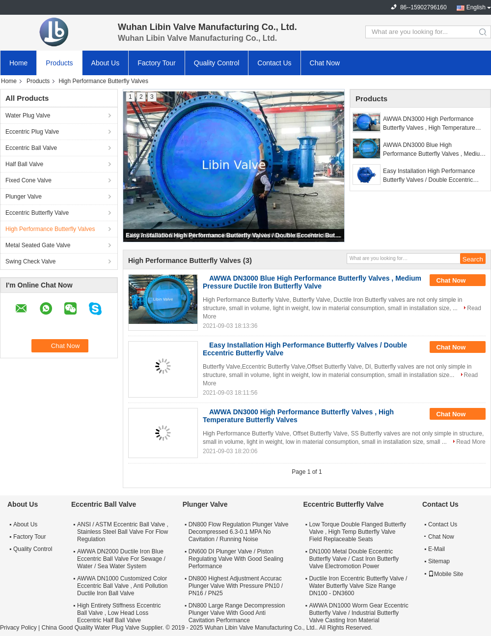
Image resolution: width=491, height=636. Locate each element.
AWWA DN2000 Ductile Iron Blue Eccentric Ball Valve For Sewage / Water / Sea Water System (121, 559)
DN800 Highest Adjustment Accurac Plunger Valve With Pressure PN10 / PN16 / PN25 (236, 586)
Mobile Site (445, 574)
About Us (105, 63)
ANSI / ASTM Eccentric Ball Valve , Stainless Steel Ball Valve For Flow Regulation (122, 532)
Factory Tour (156, 63)
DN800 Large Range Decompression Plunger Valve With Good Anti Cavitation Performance (237, 613)
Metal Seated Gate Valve (38, 245)
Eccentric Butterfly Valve (37, 212)
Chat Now (325, 63)
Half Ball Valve (24, 164)
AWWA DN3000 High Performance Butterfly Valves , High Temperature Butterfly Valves (429, 124)
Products (59, 63)
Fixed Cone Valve (28, 180)
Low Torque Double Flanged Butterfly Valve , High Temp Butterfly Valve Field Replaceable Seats (357, 532)
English (476, 7)
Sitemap (439, 561)
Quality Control (217, 63)
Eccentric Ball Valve (31, 148)
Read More (470, 441)
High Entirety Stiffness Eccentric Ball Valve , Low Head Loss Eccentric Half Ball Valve (119, 613)
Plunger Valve (23, 196)
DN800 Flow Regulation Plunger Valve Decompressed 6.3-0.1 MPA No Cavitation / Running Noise (239, 532)
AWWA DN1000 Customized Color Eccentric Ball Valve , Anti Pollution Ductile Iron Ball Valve (122, 586)
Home (18, 63)
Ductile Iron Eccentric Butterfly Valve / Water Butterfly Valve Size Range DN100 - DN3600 (358, 586)
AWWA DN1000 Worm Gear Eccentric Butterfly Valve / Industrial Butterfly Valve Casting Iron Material (358, 613)
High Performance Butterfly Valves (50, 229)
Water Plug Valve (27, 115)
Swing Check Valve (30, 261)
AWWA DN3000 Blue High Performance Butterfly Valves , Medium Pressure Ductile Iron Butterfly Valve (434, 150)
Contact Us (274, 63)
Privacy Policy (18, 627)
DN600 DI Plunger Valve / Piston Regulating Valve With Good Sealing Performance (236, 559)
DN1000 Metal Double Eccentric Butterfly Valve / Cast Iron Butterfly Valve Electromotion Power (354, 559)
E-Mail (436, 549)
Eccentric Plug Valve (32, 131)
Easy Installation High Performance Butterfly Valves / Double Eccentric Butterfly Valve (234, 235)
